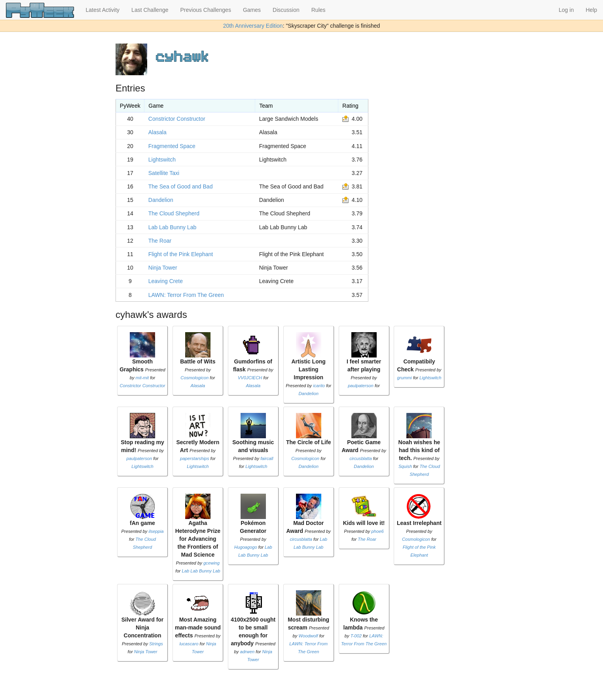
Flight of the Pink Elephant (180, 254)
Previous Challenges (205, 10)
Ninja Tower (162, 267)
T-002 (356, 635)
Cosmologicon (194, 377)
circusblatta (360, 458)
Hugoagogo (245, 547)
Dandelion (160, 200)
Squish (405, 466)
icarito (319, 385)
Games (252, 10)
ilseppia (156, 531)
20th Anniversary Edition (253, 26)
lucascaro (189, 643)
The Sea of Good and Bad (180, 186)
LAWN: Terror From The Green (186, 295)
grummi (404, 377)
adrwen (247, 651)
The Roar (159, 241)
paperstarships (194, 458)
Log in (566, 10)
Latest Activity (103, 10)
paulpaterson (361, 385)
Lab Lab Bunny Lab (172, 227)
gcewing (211, 563)
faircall (266, 458)
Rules (318, 10)
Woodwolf (308, 635)
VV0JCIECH (250, 377)
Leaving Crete (165, 281)
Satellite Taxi (163, 173)
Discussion (286, 10)
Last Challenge (149, 10)
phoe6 (378, 531)
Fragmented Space (171, 146)
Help (591, 10)
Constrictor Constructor (176, 119)
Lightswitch (162, 159)
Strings (156, 643)
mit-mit (142, 377)
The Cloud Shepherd (173, 213)
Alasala (157, 132)
